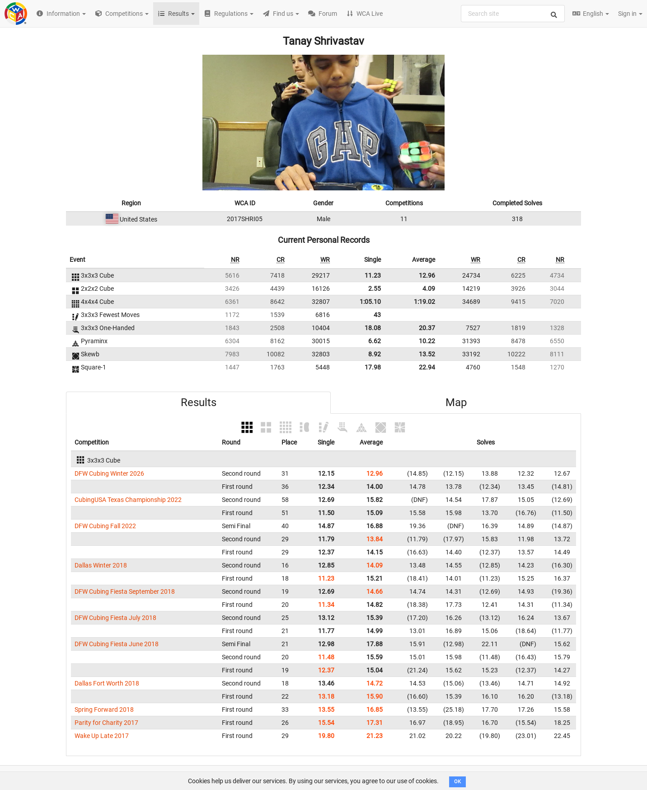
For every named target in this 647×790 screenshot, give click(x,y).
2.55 (374, 288)
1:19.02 (424, 301)
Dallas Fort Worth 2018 (107, 683)
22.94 (427, 367)
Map (456, 402)
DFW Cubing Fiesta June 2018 (117, 644)
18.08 (373, 327)
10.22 (427, 341)
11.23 (373, 275)
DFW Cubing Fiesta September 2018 (125, 591)
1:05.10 (370, 301)
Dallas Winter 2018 (101, 565)
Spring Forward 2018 (104, 709)
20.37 (427, 327)
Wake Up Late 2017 (102, 735)
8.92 (374, 354)
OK (457, 782)
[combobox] (513, 13)
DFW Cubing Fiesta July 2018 (115, 617)
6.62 (374, 341)
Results (198, 402)
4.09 (428, 288)
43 (377, 314)
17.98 (373, 367)
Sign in (630, 13)
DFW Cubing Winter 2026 (109, 473)
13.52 (427, 354)
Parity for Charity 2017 (106, 722)
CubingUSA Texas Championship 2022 (128, 499)
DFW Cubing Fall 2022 (105, 526)
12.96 (427, 275)
